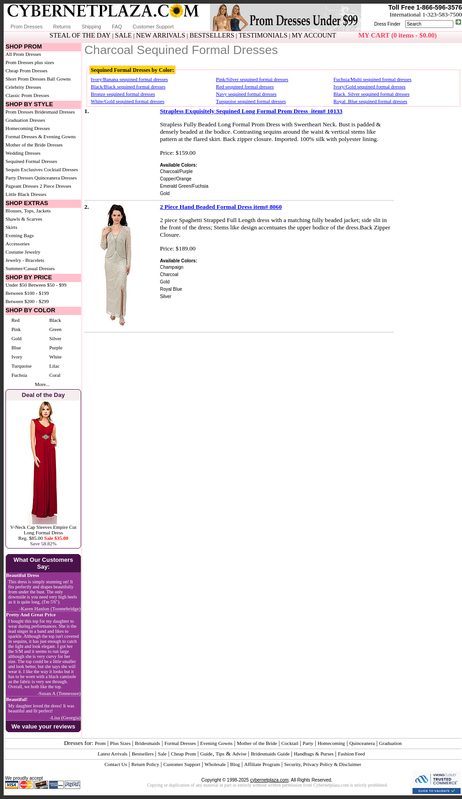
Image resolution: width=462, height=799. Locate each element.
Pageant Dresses (22, 186)
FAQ (117, 26)
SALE (123, 35)
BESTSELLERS (211, 35)
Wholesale (215, 764)
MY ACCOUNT (314, 35)
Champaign (171, 267)
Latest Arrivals (112, 753)
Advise (239, 753)
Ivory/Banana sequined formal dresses (129, 79)
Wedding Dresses (23, 153)
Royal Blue (171, 289)
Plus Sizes (120, 743)
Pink (16, 329)
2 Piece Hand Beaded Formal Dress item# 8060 (221, 206)
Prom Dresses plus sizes (30, 62)
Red (15, 320)
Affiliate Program (262, 764)
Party (307, 743)
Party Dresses (19, 177)
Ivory (16, 356)
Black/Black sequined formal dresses (128, 86)
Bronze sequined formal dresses (123, 94)
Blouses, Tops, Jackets (28, 210)
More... (42, 384)
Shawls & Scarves (24, 219)
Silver (55, 338)
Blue (16, 347)
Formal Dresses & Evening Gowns (41, 136)
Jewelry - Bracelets (25, 260)
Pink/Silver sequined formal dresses (252, 79)
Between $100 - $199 (27, 293)
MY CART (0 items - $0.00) (397, 35)
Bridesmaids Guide (270, 753)
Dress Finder (387, 24)
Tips (219, 753)
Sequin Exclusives (24, 169)
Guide (206, 753)
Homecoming (331, 743)
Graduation (390, 743)
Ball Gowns (59, 79)
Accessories (18, 243)
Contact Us (115, 764)
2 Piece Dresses (56, 186)
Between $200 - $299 (27, 301)
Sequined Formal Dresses (31, 161)
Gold (16, 338)
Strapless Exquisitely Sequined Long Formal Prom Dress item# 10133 (251, 111)
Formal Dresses (180, 743)
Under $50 (16, 285)
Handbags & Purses (314, 753)
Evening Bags (19, 235)
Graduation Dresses (25, 120)
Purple (55, 347)
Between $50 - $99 (47, 285)
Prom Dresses (27, 26)
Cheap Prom (183, 753)
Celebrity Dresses (23, 87)
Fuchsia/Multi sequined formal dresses (373, 79)
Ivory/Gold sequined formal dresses (370, 86)
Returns (62, 26)
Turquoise (21, 366)
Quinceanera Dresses (55, 177)
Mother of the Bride (257, 743)
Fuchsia (19, 375)
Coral (54, 375)
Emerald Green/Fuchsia (184, 186)
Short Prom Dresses (25, 79)
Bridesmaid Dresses (55, 111)
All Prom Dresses (23, 54)
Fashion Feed (351, 753)
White (55, 356)
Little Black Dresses (26, 194)
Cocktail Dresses (61, 169)
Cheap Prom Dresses (27, 70)
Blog (235, 764)
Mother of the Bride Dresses (34, 144)
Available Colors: (178, 165)
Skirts (11, 227)
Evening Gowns (216, 743)
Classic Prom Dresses (27, 95)
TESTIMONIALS (263, 35)
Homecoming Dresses (28, 128)
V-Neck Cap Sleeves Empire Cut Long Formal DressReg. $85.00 (43, 532)
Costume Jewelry (23, 252)
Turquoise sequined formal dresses (251, 101)
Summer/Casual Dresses (30, 268)
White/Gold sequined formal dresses (127, 101)
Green (55, 329)
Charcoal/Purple (176, 171)
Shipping (91, 26)
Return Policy (145, 764)
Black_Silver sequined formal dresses (372, 94)
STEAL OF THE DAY (80, 35)
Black (55, 320)
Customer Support (152, 26)
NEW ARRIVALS (160, 35)
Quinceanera (362, 743)
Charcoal (169, 274)
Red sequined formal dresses (245, 86)
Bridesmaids (147, 743)
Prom (100, 743)
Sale (162, 753)
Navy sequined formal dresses (246, 94)
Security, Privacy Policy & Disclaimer (322, 764)
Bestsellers (143, 753)
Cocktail (289, 743)
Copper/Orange (176, 178)
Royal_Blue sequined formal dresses (370, 101)
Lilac (54, 366)
